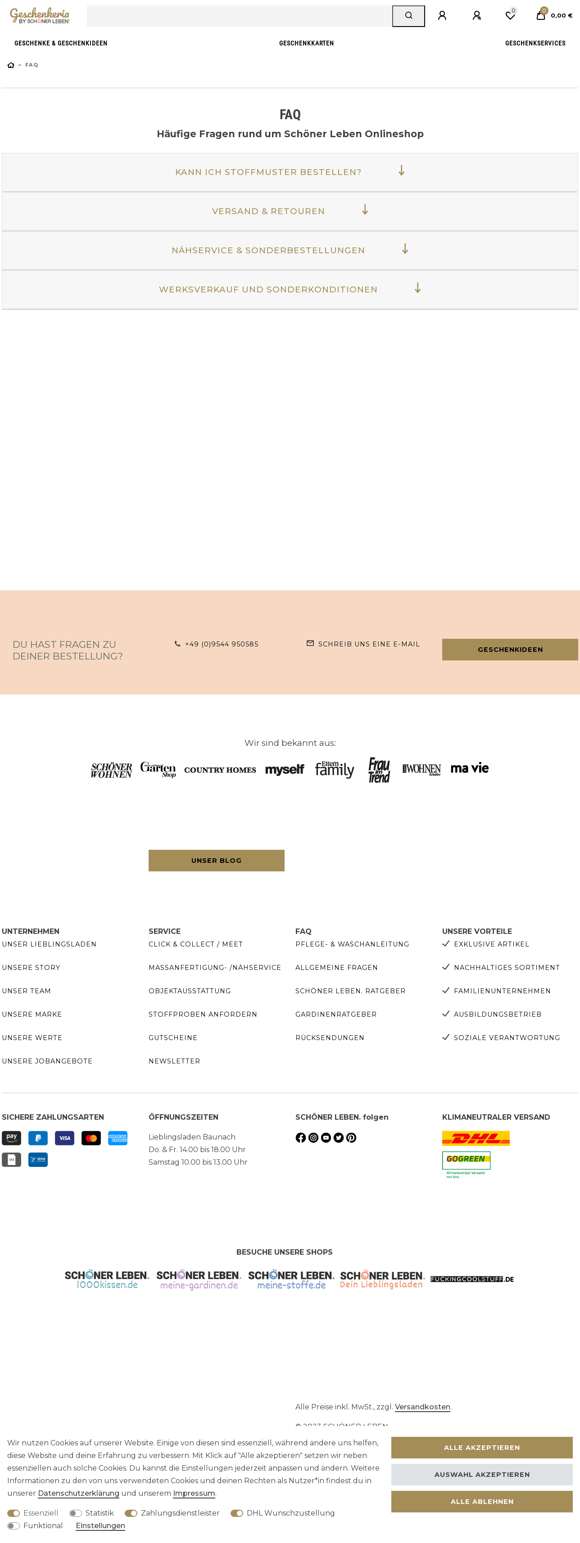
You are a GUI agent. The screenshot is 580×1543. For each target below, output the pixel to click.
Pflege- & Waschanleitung (352, 944)
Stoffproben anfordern (203, 1014)
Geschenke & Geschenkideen (61, 43)
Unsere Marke (32, 1014)
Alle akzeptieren (482, 1448)
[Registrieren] (478, 15)
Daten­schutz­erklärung (78, 1493)
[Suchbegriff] (239, 16)
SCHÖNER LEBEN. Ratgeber (350, 991)
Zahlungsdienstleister (180, 1513)
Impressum (194, 1493)
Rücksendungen (330, 1038)
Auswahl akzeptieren (482, 1475)
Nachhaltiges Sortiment (507, 968)
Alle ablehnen (482, 1502)
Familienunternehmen (502, 991)
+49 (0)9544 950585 (221, 644)
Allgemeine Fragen (336, 968)
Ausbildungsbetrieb (498, 1014)
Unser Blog (216, 861)
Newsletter (174, 1061)
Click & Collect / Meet (196, 944)
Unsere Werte (32, 1038)
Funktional (43, 1525)
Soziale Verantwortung (507, 1038)
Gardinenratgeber (336, 1014)
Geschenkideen (510, 650)
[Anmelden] (443, 15)
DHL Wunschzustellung (291, 1513)
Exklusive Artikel (492, 944)
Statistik (100, 1513)
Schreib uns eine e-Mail (369, 644)
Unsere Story (31, 968)
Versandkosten (422, 1407)
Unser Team (26, 991)
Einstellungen (100, 1525)
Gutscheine (173, 1038)
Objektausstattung (190, 991)
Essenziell (41, 1513)
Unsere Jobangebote (47, 1061)
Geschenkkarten (306, 43)
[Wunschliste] (510, 15)
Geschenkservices (535, 43)
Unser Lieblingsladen (49, 944)
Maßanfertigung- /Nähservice (215, 968)
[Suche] (408, 16)
